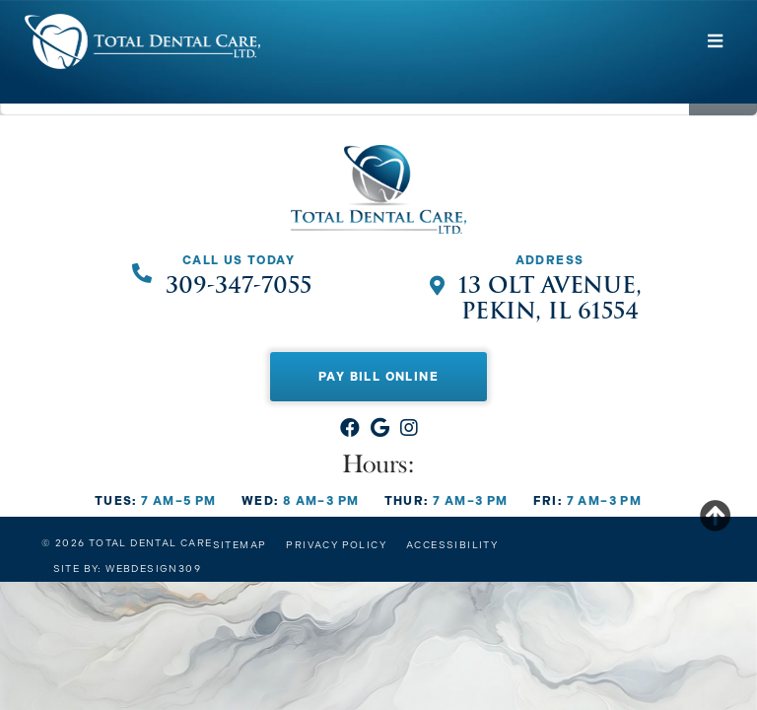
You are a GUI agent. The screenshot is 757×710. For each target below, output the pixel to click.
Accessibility (452, 545)
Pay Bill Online (378, 377)
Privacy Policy (336, 545)
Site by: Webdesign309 (127, 569)
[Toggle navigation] (715, 41)
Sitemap (240, 545)
